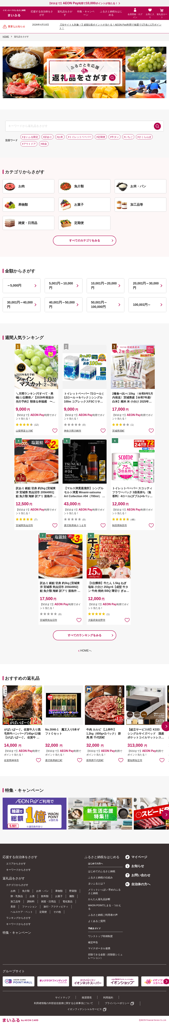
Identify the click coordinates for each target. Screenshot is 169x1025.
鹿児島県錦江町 (53, 760)
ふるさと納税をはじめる (111, 13)
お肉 (13, 890)
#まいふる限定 (30, 137)
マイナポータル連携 (99, 948)
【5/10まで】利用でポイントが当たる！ (83, 3)
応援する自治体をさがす (42, 13)
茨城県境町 (118, 430)
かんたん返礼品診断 (99, 899)
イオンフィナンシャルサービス (84, 1009)
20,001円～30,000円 (146, 286)
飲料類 (45, 896)
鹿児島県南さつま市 (75, 525)
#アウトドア (29, 143)
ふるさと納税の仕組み (100, 877)
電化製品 (67, 901)
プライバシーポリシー (117, 1003)
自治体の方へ (137, 884)
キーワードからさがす (18, 869)
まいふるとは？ (96, 883)
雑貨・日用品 (48, 901)
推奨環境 (87, 997)
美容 (13, 906)
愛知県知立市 (134, 760)
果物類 (59, 890)
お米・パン (42, 890)
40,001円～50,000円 (62, 305)
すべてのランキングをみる (84, 635)
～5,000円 (14, 285)
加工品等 (15, 901)
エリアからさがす (16, 863)
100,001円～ (142, 304)
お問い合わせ (137, 875)
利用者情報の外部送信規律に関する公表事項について (63, 1003)
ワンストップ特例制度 (100, 936)
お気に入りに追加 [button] (55, 430)
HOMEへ (86, 650)
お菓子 (59, 896)
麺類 (71, 896)
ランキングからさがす (18, 917)
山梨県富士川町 (24, 430)
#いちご (128, 137)
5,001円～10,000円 (61, 286)
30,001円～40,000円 (20, 305)
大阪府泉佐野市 (96, 620)
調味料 (30, 901)
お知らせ (134, 866)
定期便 (43, 911)
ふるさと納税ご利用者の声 (103, 914)
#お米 (60, 137)
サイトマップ (62, 997)
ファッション (29, 906)
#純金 (44, 143)
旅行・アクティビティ (56, 906)
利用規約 (108, 997)
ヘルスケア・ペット (22, 911)
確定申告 (93, 942)
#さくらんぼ (144, 137)
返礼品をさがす (65, 13)
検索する (157, 126)
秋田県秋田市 (119, 525)
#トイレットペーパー (79, 137)
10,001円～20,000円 (104, 286)
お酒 (32, 896)
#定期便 (100, 137)
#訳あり (47, 137)
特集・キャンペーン (85, 13)
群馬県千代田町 (95, 760)
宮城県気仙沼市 (24, 525)
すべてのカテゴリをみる (84, 240)
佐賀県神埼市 (11, 760)
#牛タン (114, 137)
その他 (57, 911)
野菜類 (73, 890)
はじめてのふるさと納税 (101, 871)
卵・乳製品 (17, 896)
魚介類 (26, 890)
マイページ (136, 857)
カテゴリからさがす (17, 884)
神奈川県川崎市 (72, 430)
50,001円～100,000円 (99, 305)
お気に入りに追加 (38, 760)
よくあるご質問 (96, 921)
